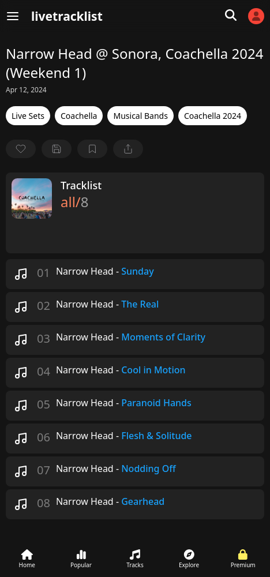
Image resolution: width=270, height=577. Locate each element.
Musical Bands (140, 115)
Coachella (79, 115)
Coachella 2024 (212, 115)
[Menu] (12, 16)
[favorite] (21, 149)
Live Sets (28, 115)
